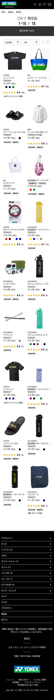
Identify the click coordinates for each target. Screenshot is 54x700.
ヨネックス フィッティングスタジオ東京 (27, 647)
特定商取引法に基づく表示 (28, 685)
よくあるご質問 (40, 680)
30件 (25, 42)
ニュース (9, 680)
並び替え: (9, 42)
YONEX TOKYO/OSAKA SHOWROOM (27, 656)
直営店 (27, 639)
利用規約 (15, 682)
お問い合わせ (23, 680)
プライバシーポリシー (33, 682)
